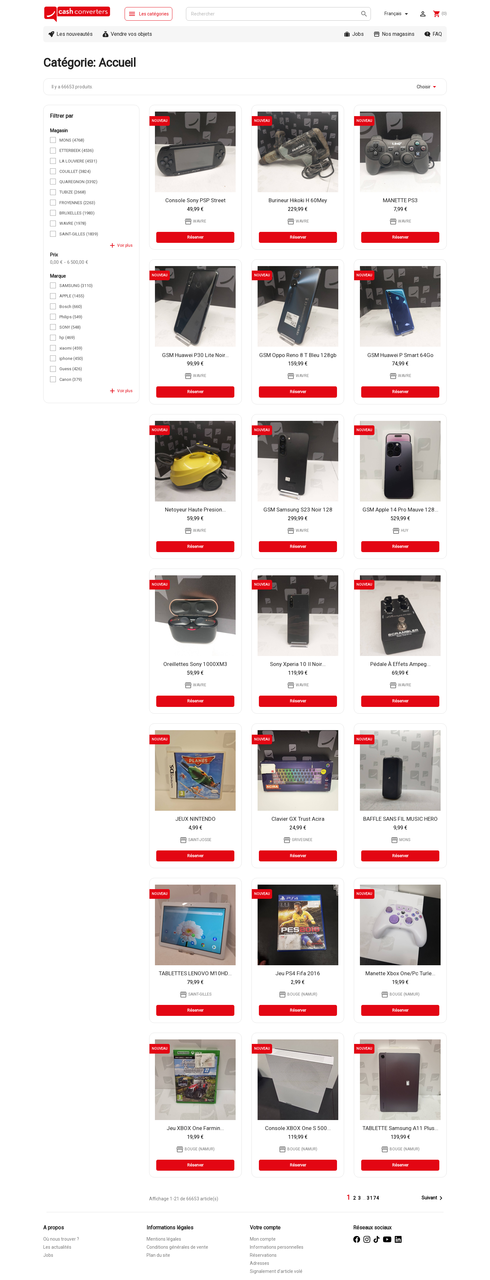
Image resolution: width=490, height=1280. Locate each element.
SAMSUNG (76, 285)
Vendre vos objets (131, 34)
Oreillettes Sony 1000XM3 (195, 664)
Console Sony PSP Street (195, 200)
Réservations (263, 1255)
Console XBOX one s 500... (298, 1128)
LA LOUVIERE (78, 161)
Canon (70, 379)
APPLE (71, 295)
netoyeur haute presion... (195, 509)
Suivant (433, 1198)
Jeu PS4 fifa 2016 (297, 973)
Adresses (259, 1263)
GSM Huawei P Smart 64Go (400, 355)
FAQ (437, 34)
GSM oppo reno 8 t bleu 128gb (297, 355)
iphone (71, 358)
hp (67, 337)
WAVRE (72, 223)
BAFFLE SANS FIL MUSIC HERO (400, 819)
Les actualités (57, 1247)
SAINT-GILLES (78, 234)
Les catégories (148, 14)
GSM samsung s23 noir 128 (297, 509)
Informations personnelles (276, 1247)
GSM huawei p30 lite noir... (195, 355)
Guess (70, 368)
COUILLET (75, 171)
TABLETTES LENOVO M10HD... (195, 973)
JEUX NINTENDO (195, 819)
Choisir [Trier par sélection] (427, 87)
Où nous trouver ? (61, 1239)
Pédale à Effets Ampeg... (400, 664)
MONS (71, 140)
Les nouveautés (74, 34)
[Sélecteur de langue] (397, 14)
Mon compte (263, 1239)
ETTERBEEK (76, 150)
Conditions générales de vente (177, 1247)
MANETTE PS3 (400, 200)
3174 (373, 1198)
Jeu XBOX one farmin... (195, 1128)
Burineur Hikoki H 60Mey (298, 200)
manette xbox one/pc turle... (400, 973)
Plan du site (158, 1255)
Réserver (195, 237)
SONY (70, 327)
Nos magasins (398, 34)
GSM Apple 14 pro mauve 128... (400, 509)
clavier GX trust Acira (297, 819)
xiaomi (70, 348)
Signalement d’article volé (276, 1271)
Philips (70, 316)
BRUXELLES (77, 213)
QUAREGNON (78, 181)
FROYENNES (77, 202)
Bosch (70, 306)
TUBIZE (72, 192)
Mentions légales (164, 1239)
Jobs (358, 34)
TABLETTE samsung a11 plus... (400, 1128)
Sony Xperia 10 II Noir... (298, 664)
